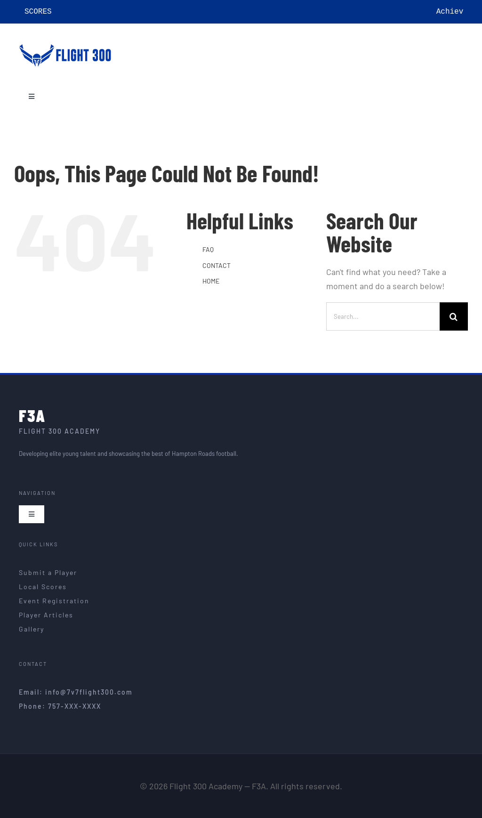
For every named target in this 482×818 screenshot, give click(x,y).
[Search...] (383, 316)
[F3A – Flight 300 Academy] (66, 41)
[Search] (454, 316)
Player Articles (46, 615)
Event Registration (54, 601)
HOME (210, 281)
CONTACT (216, 265)
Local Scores (43, 587)
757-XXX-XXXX (74, 706)
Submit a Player (48, 572)
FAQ (208, 249)
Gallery (31, 629)
